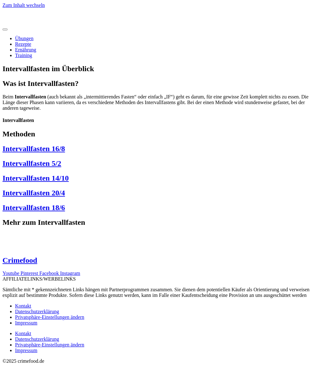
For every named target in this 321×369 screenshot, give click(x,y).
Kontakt (23, 305)
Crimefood (20, 260)
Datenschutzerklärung (37, 311)
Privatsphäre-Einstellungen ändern (49, 317)
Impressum (26, 322)
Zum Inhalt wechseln (24, 5)
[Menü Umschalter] (5, 29)
